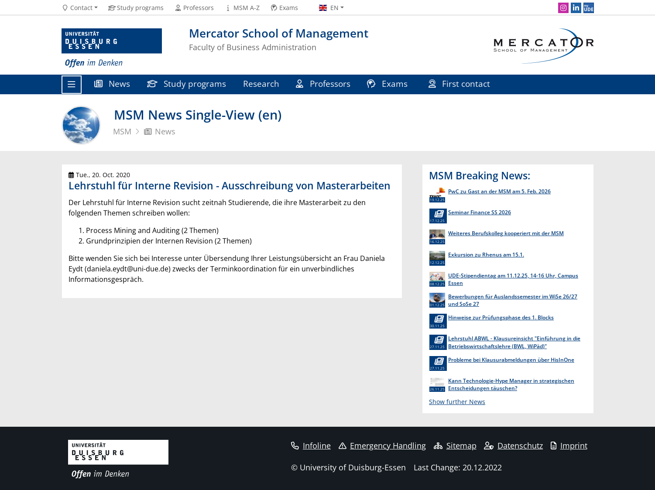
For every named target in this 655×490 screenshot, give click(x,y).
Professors (323, 83)
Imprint (569, 445)
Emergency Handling (382, 445)
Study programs (186, 83)
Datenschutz (513, 445)
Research (261, 83)
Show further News (457, 401)
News (112, 83)
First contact (461, 83)
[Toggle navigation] (72, 84)
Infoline (311, 445)
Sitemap (455, 445)
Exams (388, 83)
